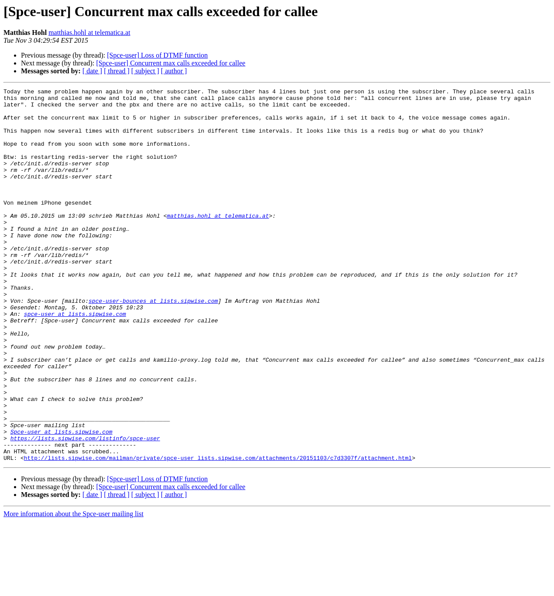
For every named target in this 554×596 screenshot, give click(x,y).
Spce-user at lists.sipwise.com (61, 501)
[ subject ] (145, 71)
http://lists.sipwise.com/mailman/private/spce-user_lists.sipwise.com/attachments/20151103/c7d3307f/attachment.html (218, 532)
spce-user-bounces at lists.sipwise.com (153, 344)
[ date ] (92, 71)
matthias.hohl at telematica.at (89, 32)
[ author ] (174, 71)
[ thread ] (117, 71)
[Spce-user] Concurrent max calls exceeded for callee (170, 63)
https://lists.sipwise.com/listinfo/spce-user (85, 509)
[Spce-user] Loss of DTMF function (157, 55)
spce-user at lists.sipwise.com (75, 359)
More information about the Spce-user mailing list (73, 588)
